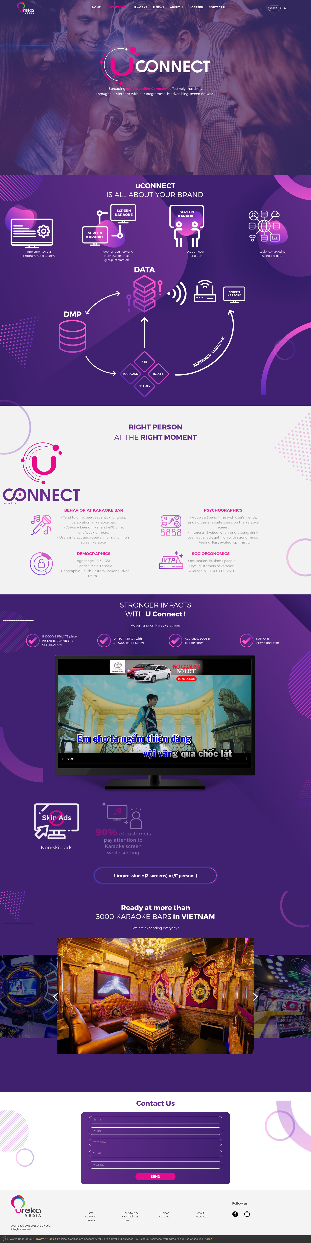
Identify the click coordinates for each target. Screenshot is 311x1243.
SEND (155, 1176)
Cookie (51, 1239)
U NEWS (158, 7)
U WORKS (140, 7)
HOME (96, 7)
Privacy (39, 1239)
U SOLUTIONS (117, 7)
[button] (255, 997)
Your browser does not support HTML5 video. (154, 713)
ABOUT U (176, 7)
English (274, 8)
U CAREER (196, 7)
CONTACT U (217, 7)
